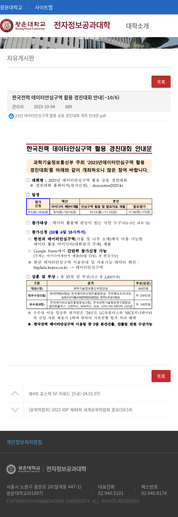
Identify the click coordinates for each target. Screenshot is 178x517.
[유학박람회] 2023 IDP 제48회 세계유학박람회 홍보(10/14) (80, 409)
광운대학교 (11, 7)
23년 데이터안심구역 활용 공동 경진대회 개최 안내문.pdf (57, 115)
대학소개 (137, 25)
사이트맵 (44, 7)
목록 (161, 81)
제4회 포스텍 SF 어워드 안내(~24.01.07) (64, 393)
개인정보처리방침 (24, 442)
